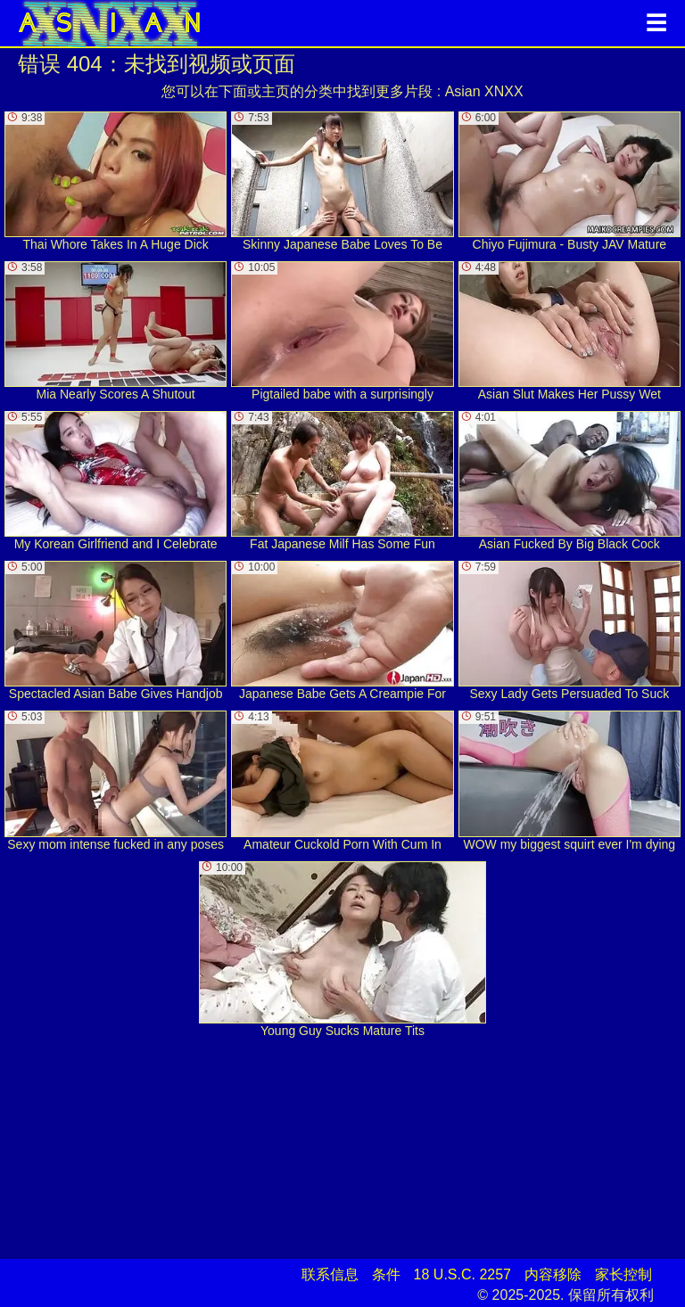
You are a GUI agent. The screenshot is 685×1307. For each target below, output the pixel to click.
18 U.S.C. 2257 (462, 1274)
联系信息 (330, 1274)
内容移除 (553, 1274)
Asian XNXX (484, 91)
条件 (386, 1274)
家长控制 (623, 1274)
